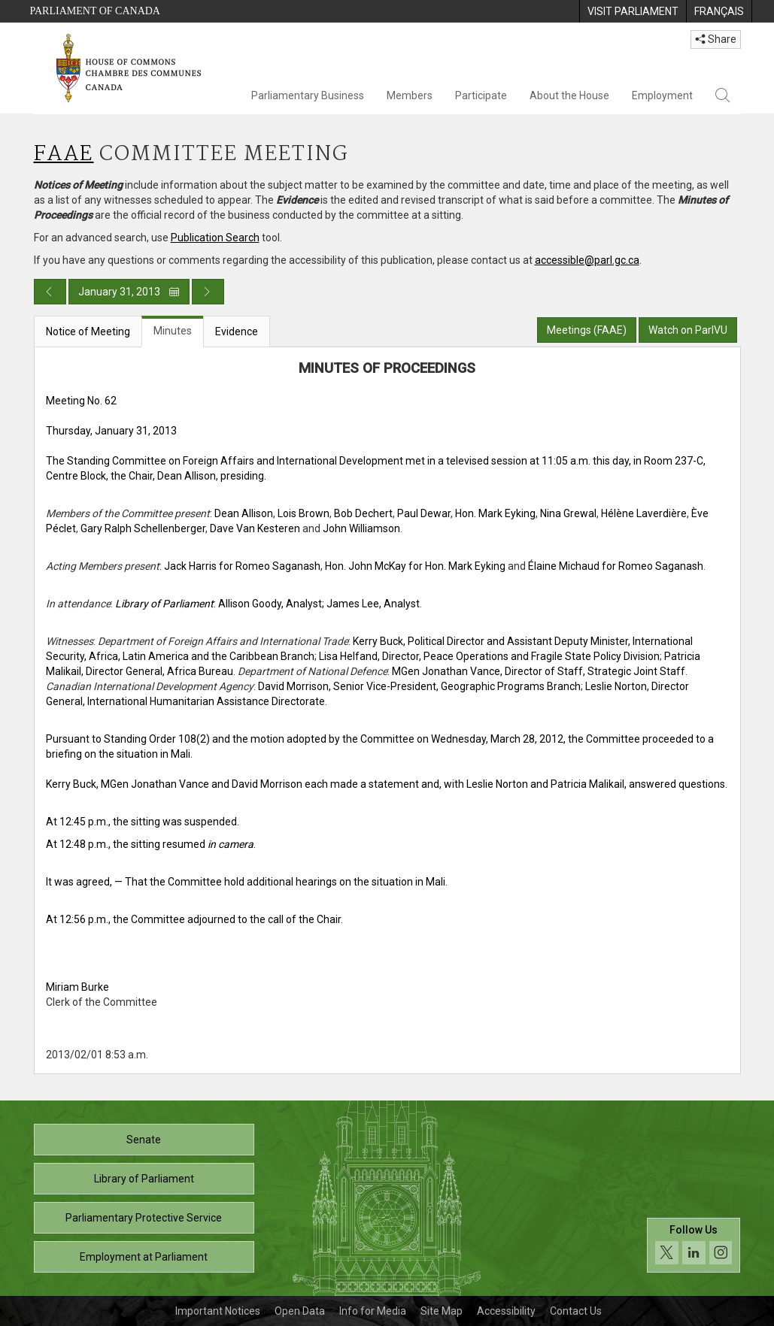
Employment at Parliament (144, 1257)
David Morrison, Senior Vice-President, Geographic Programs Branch (419, 686)
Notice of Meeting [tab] (88, 331)
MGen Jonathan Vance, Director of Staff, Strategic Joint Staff (538, 671)
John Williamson (361, 528)
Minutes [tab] (172, 331)
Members (410, 95)
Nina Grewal (568, 513)
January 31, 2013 (129, 292)
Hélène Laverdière (644, 513)
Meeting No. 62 (81, 401)
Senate (143, 1140)
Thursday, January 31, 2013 (111, 431)
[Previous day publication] (50, 291)
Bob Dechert (363, 513)
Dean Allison (243, 513)
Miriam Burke (77, 987)
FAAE (64, 154)
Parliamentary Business (307, 95)
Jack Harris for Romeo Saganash (242, 566)
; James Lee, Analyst (371, 604)
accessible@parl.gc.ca (587, 260)
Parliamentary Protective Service (143, 1218)
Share (715, 39)
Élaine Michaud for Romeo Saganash (615, 566)
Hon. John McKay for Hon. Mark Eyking (415, 566)
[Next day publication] (208, 291)
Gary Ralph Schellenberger (142, 528)
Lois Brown (303, 513)
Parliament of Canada (95, 11)
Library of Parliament (144, 1179)
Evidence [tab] (236, 331)
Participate (481, 95)
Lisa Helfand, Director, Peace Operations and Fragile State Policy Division (489, 656)
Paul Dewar (424, 513)
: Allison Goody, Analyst (218, 604)
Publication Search (215, 238)
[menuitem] (632, 11)
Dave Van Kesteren (255, 528)
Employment (662, 95)
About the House (569, 95)
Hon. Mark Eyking (495, 513)
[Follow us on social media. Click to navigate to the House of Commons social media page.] (694, 1255)
